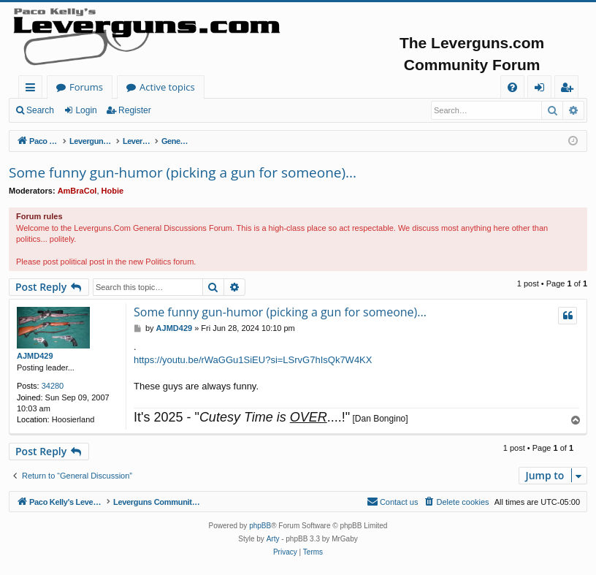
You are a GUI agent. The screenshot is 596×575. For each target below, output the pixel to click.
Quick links (33, 89)
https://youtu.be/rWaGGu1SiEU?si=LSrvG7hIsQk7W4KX (253, 359)
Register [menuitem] (570, 89)
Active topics (311, 87)
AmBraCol (77, 190)
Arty (273, 539)
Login (85, 110)
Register (134, 110)
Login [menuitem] (542, 89)
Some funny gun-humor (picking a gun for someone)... (182, 172)
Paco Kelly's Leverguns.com (116, 87)
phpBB (260, 526)
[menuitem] (512, 87)
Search (40, 110)
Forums (230, 87)
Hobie (113, 190)
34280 (53, 385)
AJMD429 (35, 355)
